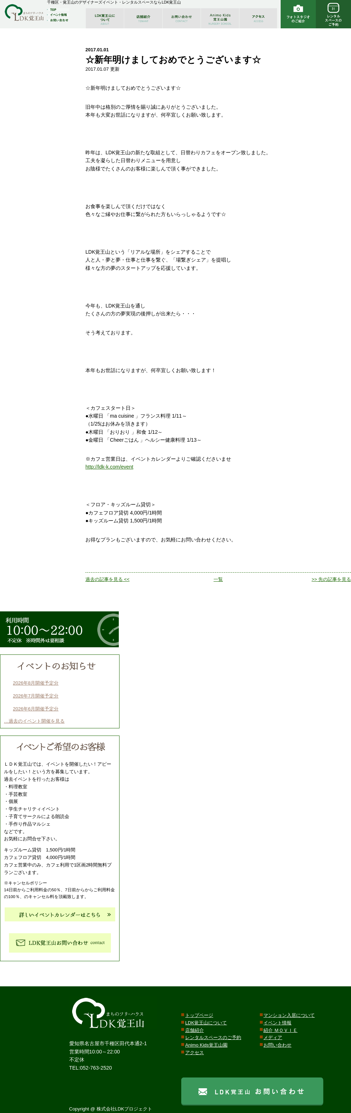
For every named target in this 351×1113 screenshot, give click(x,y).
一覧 (218, 579)
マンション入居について (289, 1015)
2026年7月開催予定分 (35, 696)
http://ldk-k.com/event (109, 467)
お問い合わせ (277, 1045)
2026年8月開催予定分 (35, 683)
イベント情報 (277, 1022)
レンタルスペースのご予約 (213, 1037)
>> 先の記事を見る (331, 579)
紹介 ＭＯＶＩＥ (280, 1030)
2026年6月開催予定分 (35, 709)
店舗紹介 (194, 1030)
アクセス (194, 1052)
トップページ (199, 1015)
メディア (272, 1037)
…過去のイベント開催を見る (34, 721)
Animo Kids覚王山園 (206, 1045)
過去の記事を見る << (107, 579)
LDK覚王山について (206, 1022)
